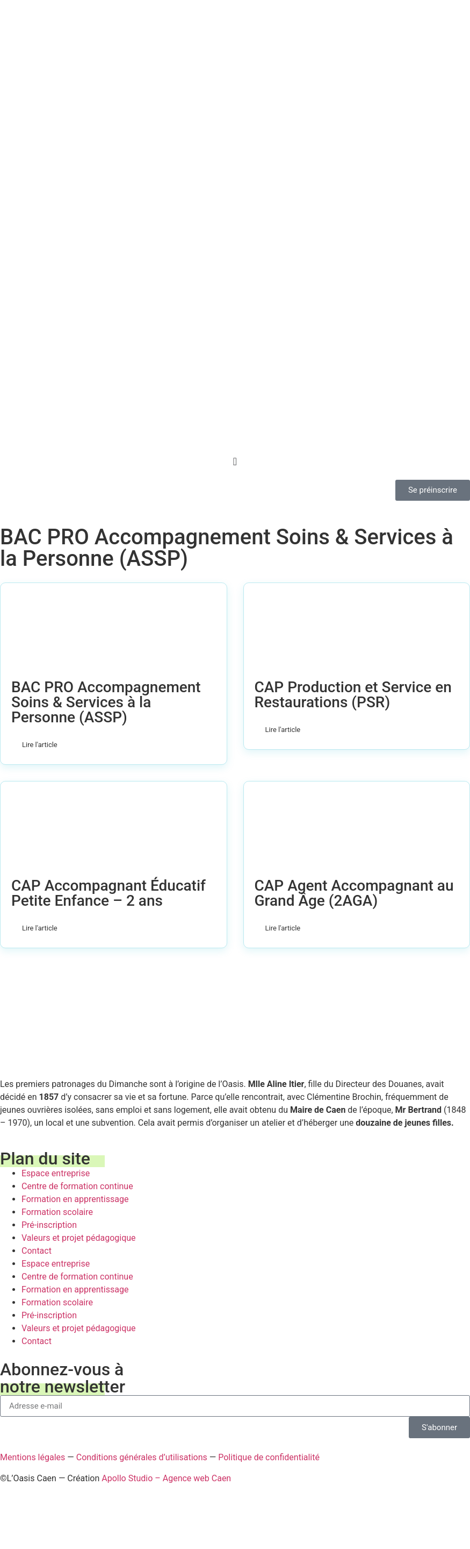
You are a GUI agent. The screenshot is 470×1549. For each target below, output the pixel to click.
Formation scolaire (57, 1212)
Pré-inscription (49, 1225)
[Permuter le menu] (235, 461)
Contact (36, 1251)
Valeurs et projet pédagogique (78, 1238)
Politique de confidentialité (269, 1457)
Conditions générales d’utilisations (141, 1457)
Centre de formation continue (77, 1186)
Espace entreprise (55, 1173)
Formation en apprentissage (74, 1199)
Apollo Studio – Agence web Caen (166, 1478)
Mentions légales (32, 1457)
